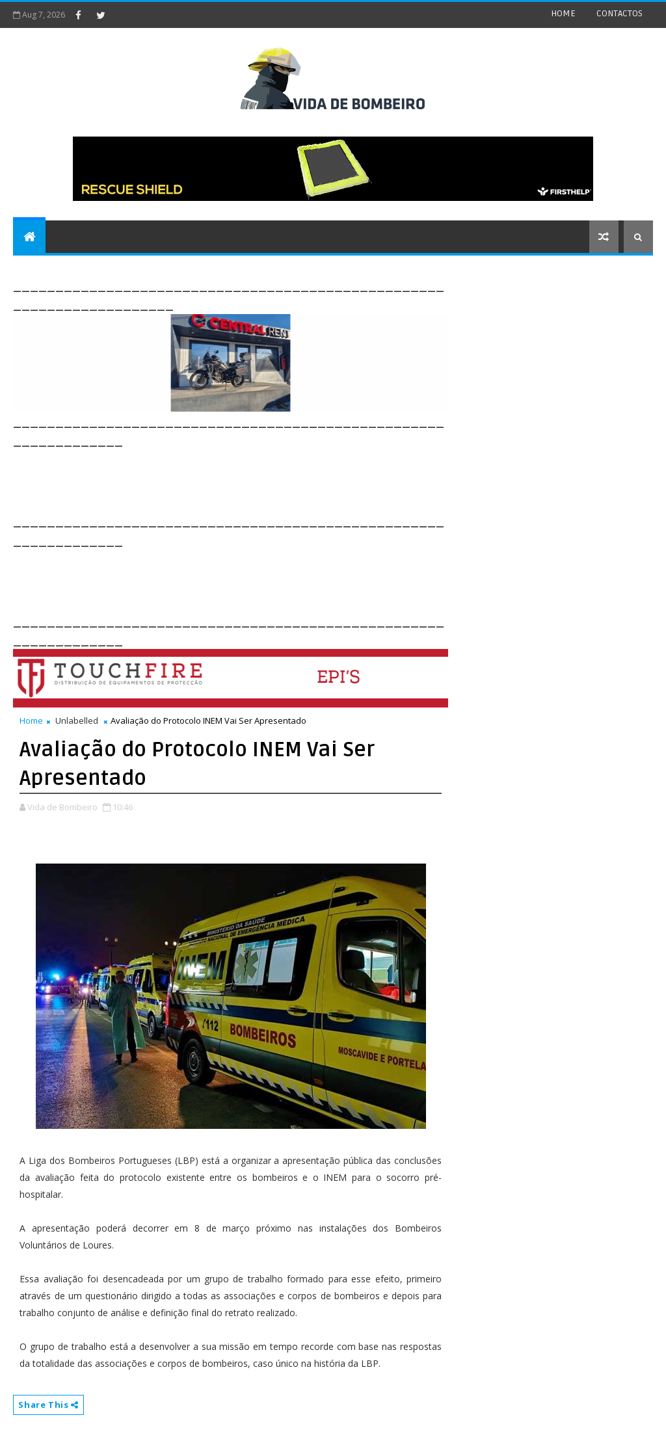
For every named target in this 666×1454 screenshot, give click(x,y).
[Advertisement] (249, 479)
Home (31, 720)
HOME (563, 13)
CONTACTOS (619, 13)
